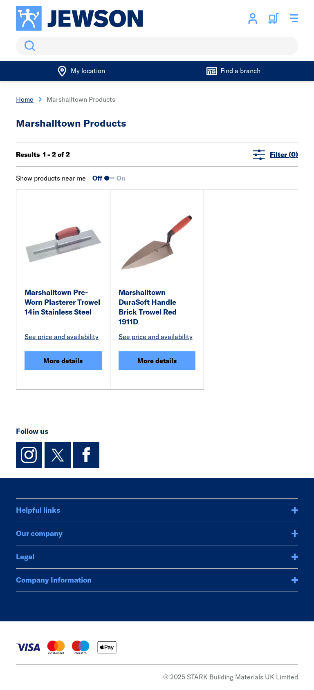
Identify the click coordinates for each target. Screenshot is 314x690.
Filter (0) (275, 154)
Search (28, 46)
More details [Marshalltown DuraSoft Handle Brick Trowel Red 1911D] (157, 361)
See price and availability (62, 337)
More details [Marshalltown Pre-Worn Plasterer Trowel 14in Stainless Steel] (63, 361)
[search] (157, 46)
